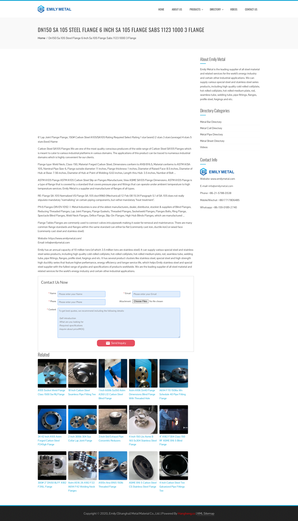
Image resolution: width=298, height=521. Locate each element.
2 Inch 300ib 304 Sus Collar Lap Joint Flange (80, 438)
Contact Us (251, 9)
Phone (52, 301)
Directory (217, 9)
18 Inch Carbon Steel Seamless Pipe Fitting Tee (82, 392)
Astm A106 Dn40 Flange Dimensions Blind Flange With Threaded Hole (142, 394)
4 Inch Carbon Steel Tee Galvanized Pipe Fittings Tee (172, 486)
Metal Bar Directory (211, 122)
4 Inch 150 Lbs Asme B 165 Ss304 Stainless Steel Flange (143, 440)
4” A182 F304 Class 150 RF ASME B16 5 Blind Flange (172, 440)
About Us (177, 9)
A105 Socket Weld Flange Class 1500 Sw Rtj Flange (51, 392)
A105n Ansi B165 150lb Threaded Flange (111, 484)
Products (196, 9)
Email (127, 293)
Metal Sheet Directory (212, 141)
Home (161, 9)
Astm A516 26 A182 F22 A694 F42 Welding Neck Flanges (81, 486)
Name (52, 293)
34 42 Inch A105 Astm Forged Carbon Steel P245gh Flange (49, 440)
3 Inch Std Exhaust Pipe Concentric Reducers (111, 438)
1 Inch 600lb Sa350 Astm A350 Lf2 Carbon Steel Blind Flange (112, 394)
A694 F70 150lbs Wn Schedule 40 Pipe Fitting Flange (172, 394)
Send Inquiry (116, 343)
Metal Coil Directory (211, 128)
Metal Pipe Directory (211, 134)
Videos (233, 9)
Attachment (125, 301)
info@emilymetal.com (220, 186)
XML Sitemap (205, 513)
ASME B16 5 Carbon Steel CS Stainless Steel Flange (143, 484)
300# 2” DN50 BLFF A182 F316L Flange (52, 484)
